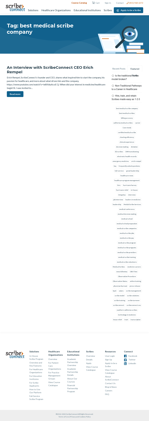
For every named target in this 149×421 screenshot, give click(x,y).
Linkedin (132, 363)
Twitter (131, 359)
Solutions (33, 10)
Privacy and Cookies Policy (80, 417)
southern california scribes (127, 310)
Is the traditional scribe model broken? (125, 77)
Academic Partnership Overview (72, 362)
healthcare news (126, 176)
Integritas (122, 195)
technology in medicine (127, 315)
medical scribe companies (127, 228)
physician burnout (120, 286)
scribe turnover (134, 300)
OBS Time (133, 272)
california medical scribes (123, 123)
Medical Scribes (119, 267)
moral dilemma (121, 272)
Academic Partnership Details (72, 372)
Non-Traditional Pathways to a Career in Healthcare (127, 87)
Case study (127, 128)
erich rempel (136, 161)
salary (121, 291)
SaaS (114, 291)
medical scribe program (127, 243)
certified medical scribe (127, 132)
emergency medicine (121, 161)
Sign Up (108, 359)
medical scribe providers (127, 252)
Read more (15, 94)
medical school (127, 219)
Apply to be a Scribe (128, 10)
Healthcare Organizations (56, 10)
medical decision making (127, 214)
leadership (117, 204)
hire (118, 185)
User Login (110, 356)
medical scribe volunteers (127, 262)
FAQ (107, 394)
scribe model (119, 296)
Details (89, 359)
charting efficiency (127, 137)
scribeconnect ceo (134, 305)
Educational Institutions (87, 10)
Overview (52, 359)
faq (115, 166)
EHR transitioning (132, 152)
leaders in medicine (133, 200)
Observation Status (120, 281)
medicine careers (134, 267)
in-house (134, 190)
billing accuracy (127, 118)
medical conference (127, 209)
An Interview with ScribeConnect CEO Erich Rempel (50, 69)
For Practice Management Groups (54, 375)
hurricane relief (122, 190)
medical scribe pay (127, 238)
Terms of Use (63, 417)
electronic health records (127, 156)
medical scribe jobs (127, 233)
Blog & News (111, 387)
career (137, 123)
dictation (134, 147)
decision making (122, 147)
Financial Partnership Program (72, 388)
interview (131, 195)
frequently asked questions (129, 166)
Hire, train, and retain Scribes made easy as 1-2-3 (126, 97)
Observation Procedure (127, 276)
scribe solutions (133, 296)
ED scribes (119, 152)
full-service (119, 171)
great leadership (132, 171)
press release (135, 286)
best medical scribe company (127, 108)
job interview (118, 200)
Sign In (108, 3)
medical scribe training (127, 257)
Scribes (108, 10)
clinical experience (127, 142)
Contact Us (110, 383)
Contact (120, 3)
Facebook (132, 356)
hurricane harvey (129, 185)
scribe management (133, 291)
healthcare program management (127, 180)
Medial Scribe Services (132, 204)
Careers (108, 390)
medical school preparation (127, 224)
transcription (136, 320)
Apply (88, 363)
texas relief (117, 320)
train (126, 320)
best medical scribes (127, 113)
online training (135, 281)
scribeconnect (118, 305)
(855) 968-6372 (134, 3)
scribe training (119, 300)
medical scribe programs (127, 248)
